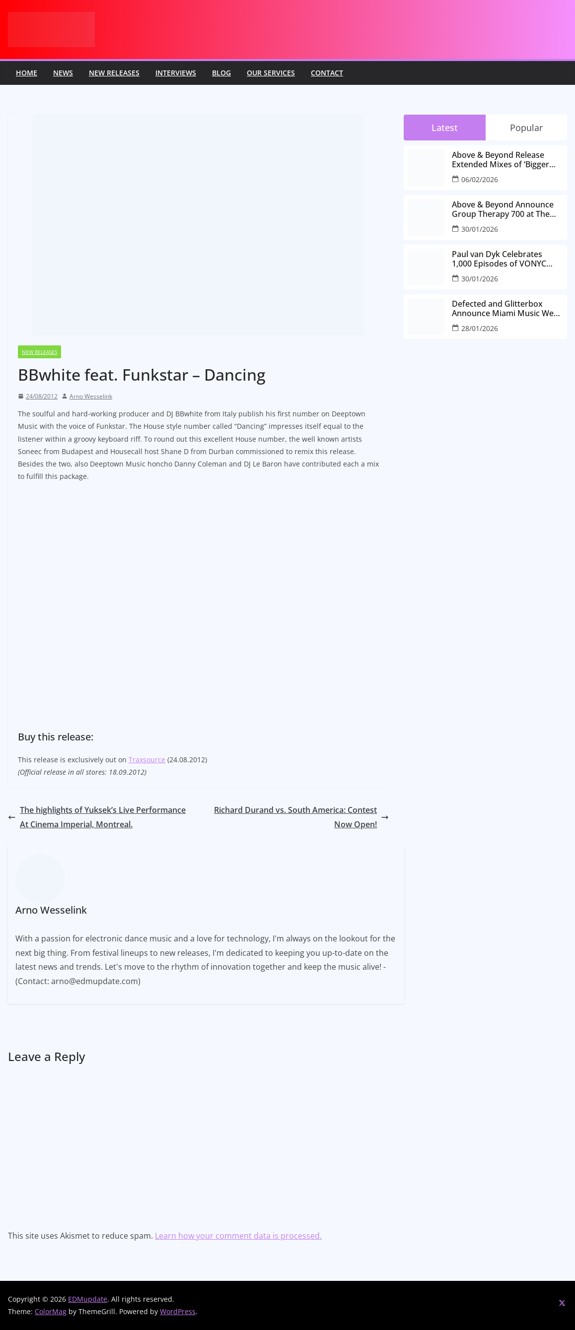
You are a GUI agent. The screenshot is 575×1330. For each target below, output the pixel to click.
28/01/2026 (479, 328)
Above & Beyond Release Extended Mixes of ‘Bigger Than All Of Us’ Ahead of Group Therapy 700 (500, 159)
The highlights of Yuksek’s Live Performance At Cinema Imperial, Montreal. (97, 817)
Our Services (271, 72)
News (63, 72)
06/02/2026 (479, 179)
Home (26, 72)
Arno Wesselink (91, 396)
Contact (327, 72)
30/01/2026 (479, 229)
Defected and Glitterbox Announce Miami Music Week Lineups (507, 308)
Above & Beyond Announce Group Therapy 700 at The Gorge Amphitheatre (503, 209)
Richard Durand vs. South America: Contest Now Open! (301, 817)
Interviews (175, 72)
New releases (114, 72)
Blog (221, 72)
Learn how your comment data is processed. (238, 1235)
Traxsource (147, 759)
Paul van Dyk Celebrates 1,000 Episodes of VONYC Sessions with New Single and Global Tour (507, 259)
